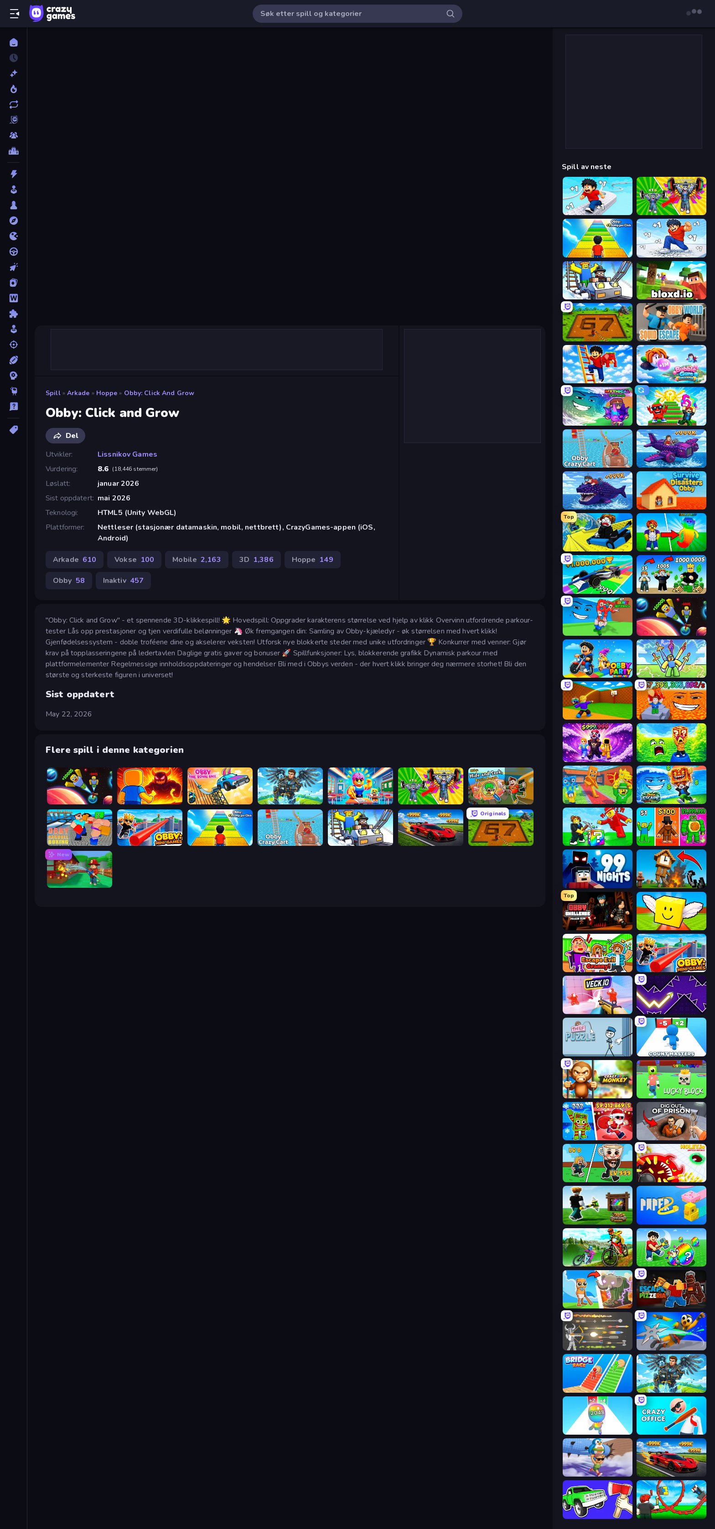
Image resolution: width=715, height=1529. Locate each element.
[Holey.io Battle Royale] (671, 1163)
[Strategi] (13, 375)
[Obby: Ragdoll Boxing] (79, 827)
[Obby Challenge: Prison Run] (597, 911)
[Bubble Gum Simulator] (671, 364)
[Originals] (13, 120)
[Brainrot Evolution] (597, 1289)
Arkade (78, 393)
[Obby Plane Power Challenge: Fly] (671, 448)
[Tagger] (13, 430)
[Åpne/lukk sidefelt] (15, 14)
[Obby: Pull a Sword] (290, 786)
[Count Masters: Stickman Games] (671, 1037)
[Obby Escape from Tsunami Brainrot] (671, 785)
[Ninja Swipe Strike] (671, 1331)
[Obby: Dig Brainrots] (500, 827)
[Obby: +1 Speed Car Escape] (430, 827)
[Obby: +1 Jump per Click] (220, 827)
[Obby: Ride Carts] (360, 827)
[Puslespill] (13, 313)
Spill (53, 393)
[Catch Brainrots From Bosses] (597, 785)
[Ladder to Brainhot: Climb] (597, 364)
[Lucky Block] (671, 1079)
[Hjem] (13, 42)
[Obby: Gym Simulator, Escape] (430, 786)
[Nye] (13, 73)
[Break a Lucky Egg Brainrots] (671, 1247)
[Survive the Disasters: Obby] (671, 490)
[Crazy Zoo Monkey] (597, 1079)
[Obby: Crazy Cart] (290, 827)
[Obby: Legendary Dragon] (149, 786)
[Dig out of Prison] (671, 1121)
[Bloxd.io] (671, 280)
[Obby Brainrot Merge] (671, 827)
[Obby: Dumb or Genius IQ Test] (360, 786)
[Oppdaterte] (13, 104)
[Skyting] (13, 344)
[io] (13, 236)
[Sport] (13, 360)
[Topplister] (13, 151)
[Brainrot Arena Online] (597, 1163)
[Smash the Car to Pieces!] (597, 1499)
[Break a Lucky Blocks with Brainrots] (597, 827)
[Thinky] (13, 391)
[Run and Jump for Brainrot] (671, 406)
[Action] (13, 174)
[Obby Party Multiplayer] (597, 658)
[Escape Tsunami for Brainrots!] (597, 617)
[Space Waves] (671, 995)
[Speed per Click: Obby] (597, 196)
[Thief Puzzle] (597, 1037)
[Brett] (13, 205)
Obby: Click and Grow (159, 393)
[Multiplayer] (13, 135)
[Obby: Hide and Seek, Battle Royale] (500, 786)
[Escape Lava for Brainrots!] (671, 700)
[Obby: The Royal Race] (220, 786)
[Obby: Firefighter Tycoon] (79, 869)
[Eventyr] (13, 220)
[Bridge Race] (597, 1373)
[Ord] (13, 298)
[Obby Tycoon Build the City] (671, 574)
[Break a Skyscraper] (671, 238)
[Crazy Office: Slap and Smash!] (671, 1415)
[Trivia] (13, 406)
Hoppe (107, 393)
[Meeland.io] (597, 406)
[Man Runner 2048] (597, 1415)
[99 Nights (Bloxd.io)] (597, 869)
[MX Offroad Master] (597, 1247)
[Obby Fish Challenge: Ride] (597, 490)
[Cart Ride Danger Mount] (597, 532)
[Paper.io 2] (671, 1205)
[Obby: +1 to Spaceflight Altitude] (79, 786)
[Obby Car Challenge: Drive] (597, 574)
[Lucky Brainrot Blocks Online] (671, 911)
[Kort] (13, 282)
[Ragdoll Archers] (597, 1331)
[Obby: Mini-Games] (149, 827)
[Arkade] (13, 189)
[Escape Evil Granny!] (597, 953)
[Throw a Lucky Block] (597, 700)
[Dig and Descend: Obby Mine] (597, 1205)
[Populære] (13, 89)
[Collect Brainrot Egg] (671, 532)
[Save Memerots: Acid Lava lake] (671, 742)
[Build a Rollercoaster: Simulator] (671, 1499)
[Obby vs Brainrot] (671, 658)
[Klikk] (13, 267)
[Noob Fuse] (671, 869)
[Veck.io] (597, 995)
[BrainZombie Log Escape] (597, 1457)
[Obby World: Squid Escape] (671, 322)
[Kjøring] (13, 251)
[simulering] (13, 329)
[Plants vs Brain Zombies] (597, 1121)
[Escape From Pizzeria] (671, 1289)
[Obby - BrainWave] (597, 742)
